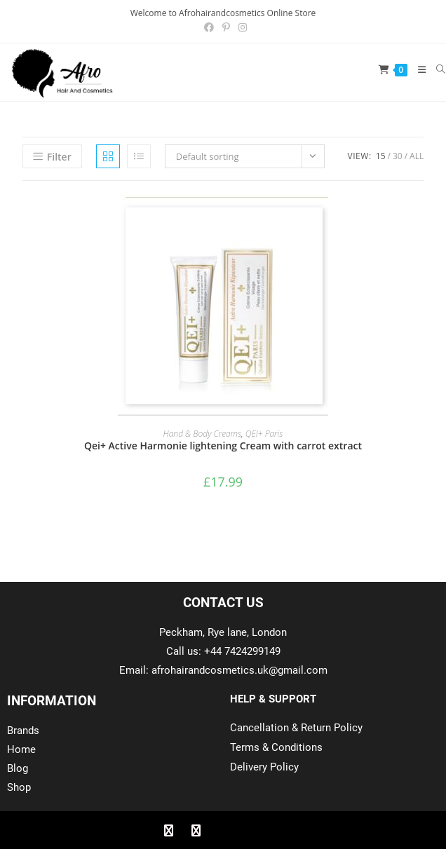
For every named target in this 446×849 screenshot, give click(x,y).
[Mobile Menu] (416, 69)
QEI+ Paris (264, 434)
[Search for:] (436, 69)
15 (381, 156)
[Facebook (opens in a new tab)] (209, 27)
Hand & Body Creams (202, 434)
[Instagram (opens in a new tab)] (240, 27)
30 (398, 156)
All (417, 156)
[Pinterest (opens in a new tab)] (226, 27)
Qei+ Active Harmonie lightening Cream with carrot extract (223, 445)
